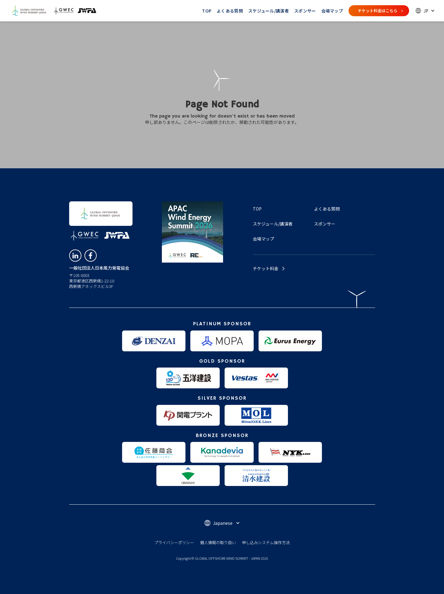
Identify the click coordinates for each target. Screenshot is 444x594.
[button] (425, 11)
